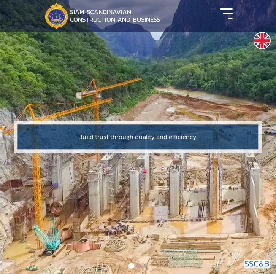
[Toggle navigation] (226, 16)
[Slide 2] (138, 266)
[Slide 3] (145, 266)
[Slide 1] (131, 266)
